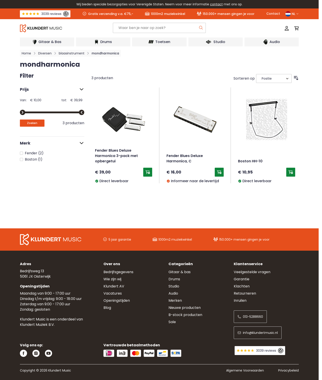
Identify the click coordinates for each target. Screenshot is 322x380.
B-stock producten (185, 314)
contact (216, 4)
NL (292, 14)
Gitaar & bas (179, 272)
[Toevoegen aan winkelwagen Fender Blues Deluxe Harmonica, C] (219, 172)
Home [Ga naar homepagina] (26, 53)
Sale (172, 321)
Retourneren (245, 293)
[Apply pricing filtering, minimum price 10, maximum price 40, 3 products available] (32, 123)
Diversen (45, 53)
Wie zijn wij (112, 279)
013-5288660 (250, 316)
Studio (173, 286)
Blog (107, 307)
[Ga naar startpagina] (66, 28)
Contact (273, 13)
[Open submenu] (47, 41)
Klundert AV (113, 286)
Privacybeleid (288, 370)
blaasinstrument (71, 53)
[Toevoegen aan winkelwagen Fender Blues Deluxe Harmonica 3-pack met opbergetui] (147, 172)
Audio (173, 293)
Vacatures (112, 293)
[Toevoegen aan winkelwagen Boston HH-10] (290, 172)
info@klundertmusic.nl (258, 332)
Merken (175, 300)
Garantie (241, 279)
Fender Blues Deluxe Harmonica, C (184, 158)
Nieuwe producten (184, 307)
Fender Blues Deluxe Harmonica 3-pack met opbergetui (116, 156)
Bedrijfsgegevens (118, 272)
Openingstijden (116, 300)
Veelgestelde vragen (252, 272)
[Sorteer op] (274, 78)
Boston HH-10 (250, 161)
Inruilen (240, 300)
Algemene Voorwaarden (245, 370)
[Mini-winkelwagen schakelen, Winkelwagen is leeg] (295, 28)
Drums (174, 279)
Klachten (242, 286)
